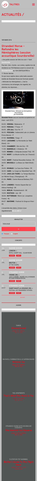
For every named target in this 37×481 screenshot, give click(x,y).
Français (6, 233)
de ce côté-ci (16, 211)
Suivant (22, 297)
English (15, 233)
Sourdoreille (6, 62)
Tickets (19, 255)
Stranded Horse (7, 71)
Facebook (11, 255)
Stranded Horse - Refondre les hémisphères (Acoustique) (18, 111)
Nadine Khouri (15, 248)
